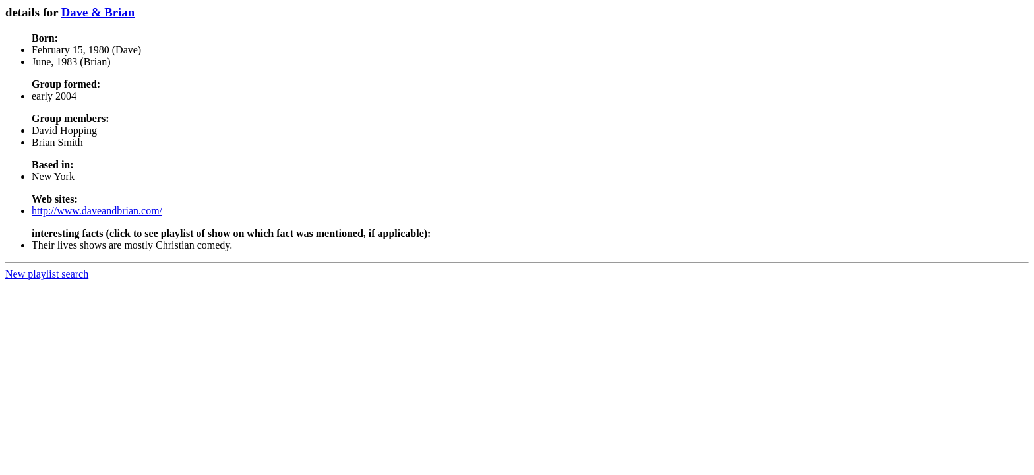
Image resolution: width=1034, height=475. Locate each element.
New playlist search (46, 274)
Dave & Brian (98, 12)
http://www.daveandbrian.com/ (97, 210)
